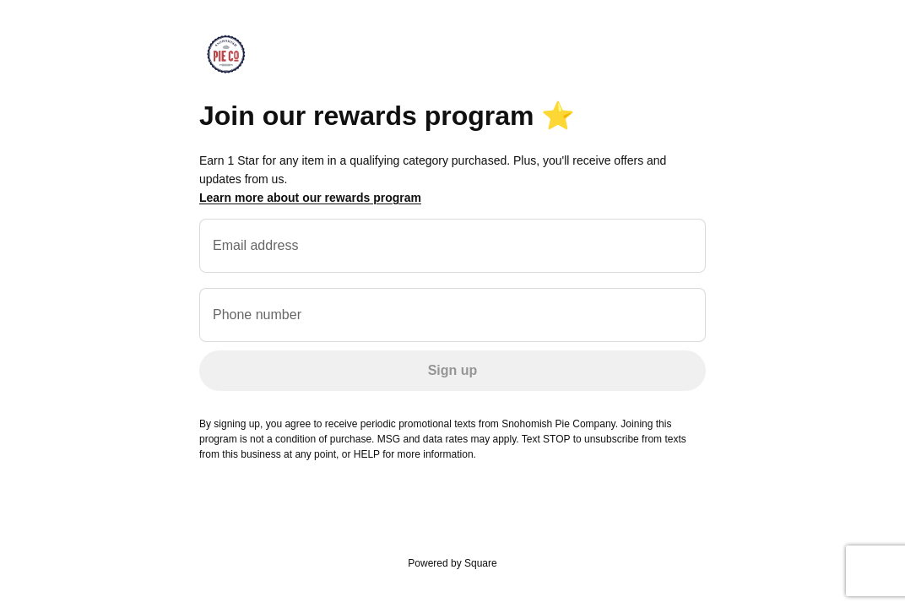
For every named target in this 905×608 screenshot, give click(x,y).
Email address (255, 245)
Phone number (257, 314)
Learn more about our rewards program (310, 197)
